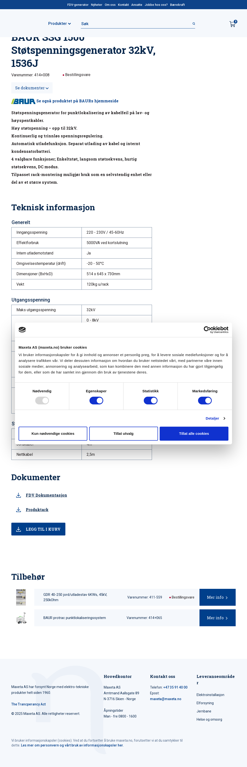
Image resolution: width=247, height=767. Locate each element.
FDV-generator (78, 5)
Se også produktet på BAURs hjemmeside (64, 100)
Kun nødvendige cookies (53, 433)
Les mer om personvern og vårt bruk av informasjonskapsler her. (72, 745)
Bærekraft (177, 5)
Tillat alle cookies (194, 433)
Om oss (110, 5)
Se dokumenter (32, 87)
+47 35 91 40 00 (175, 687)
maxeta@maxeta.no (165, 699)
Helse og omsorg (209, 719)
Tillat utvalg (123, 433)
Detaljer (212, 418)
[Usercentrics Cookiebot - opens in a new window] (207, 329)
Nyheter (96, 5)
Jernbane (204, 711)
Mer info (215, 597)
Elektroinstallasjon (210, 695)
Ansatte (136, 5)
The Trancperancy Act (28, 704)
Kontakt (123, 5)
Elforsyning (205, 703)
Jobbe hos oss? (156, 5)
